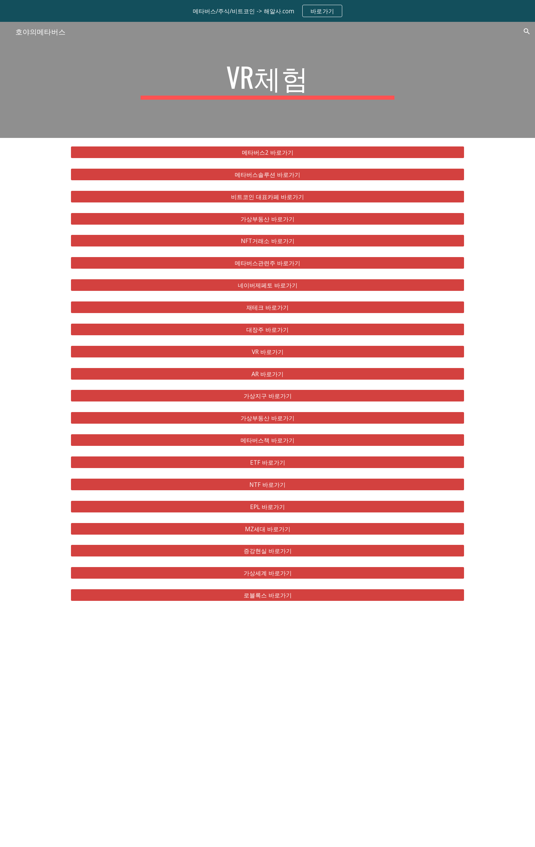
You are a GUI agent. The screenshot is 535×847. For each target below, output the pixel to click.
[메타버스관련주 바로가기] (267, 263)
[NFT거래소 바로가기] (267, 241)
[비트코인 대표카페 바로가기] (267, 196)
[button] (527, 31)
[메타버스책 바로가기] (267, 440)
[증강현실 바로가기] (267, 551)
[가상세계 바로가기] (267, 573)
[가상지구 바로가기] (267, 396)
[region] (267, 11)
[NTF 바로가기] (267, 484)
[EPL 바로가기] (267, 506)
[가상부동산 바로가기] (267, 218)
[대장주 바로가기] (267, 329)
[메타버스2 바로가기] (267, 152)
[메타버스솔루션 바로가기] (267, 174)
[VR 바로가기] (267, 351)
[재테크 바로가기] (267, 307)
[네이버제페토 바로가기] (267, 285)
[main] (267, 79)
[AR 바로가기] (267, 373)
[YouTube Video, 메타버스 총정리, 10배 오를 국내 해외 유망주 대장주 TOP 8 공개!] (267, 728)
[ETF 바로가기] (267, 462)
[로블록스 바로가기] (267, 595)
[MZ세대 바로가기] (267, 528)
